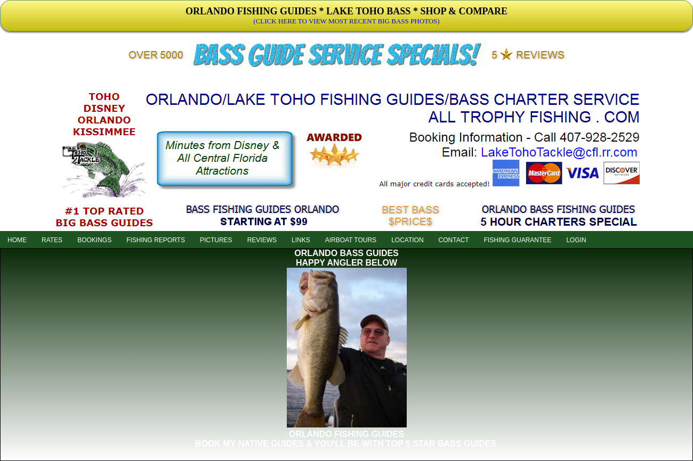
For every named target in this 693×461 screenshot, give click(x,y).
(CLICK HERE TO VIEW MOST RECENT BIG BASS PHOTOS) (346, 21)
